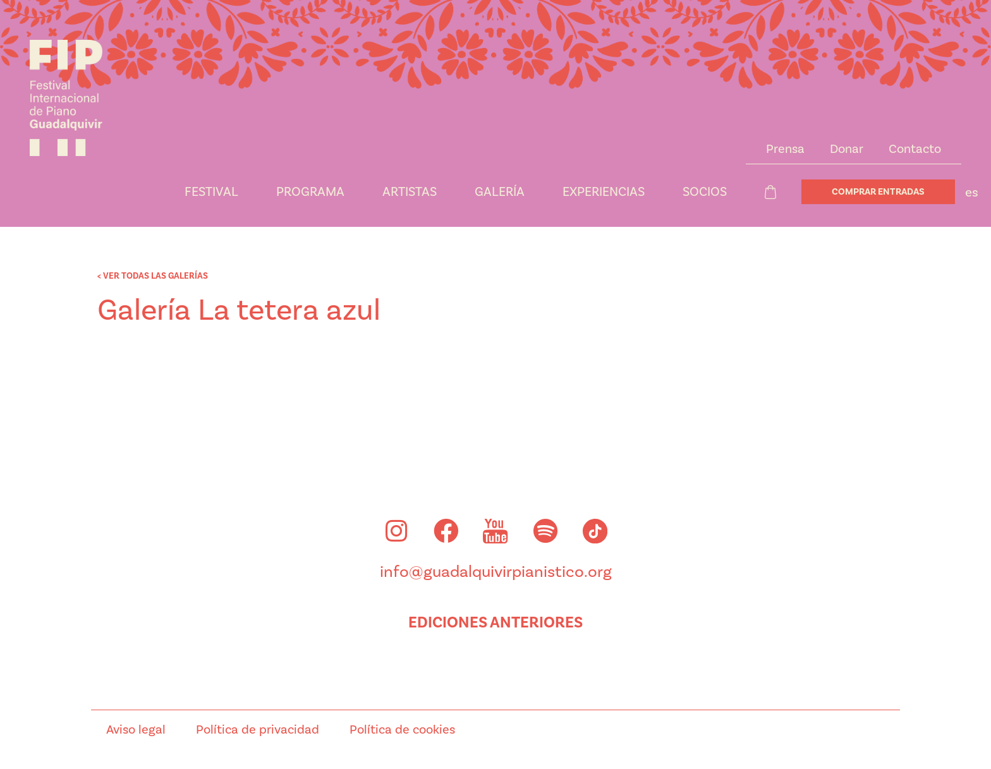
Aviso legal (136, 732)
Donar (846, 149)
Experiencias (603, 192)
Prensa (785, 149)
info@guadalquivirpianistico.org (496, 573)
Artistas (409, 192)
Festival (211, 192)
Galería (500, 192)
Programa (310, 192)
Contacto (915, 149)
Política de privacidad (257, 732)
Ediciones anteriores (495, 624)
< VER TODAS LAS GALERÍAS (152, 276)
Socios (705, 192)
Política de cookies (402, 732)
